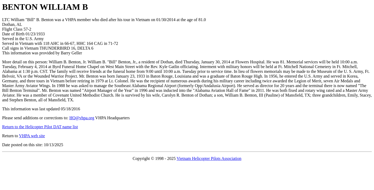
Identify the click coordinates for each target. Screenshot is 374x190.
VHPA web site (32, 136)
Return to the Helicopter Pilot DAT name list (40, 127)
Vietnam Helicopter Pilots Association (209, 158)
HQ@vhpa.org (81, 118)
